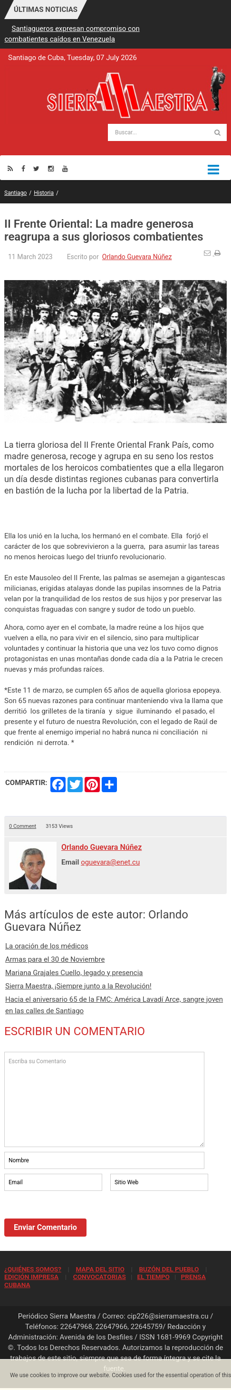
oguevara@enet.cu (110, 862)
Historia (44, 193)
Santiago (15, 193)
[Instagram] (51, 168)
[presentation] (76, 1219)
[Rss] (10, 168)
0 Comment (22, 826)
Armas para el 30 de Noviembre (55, 959)
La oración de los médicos (46, 946)
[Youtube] (65, 168)
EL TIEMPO (153, 1276)
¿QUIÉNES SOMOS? (32, 1269)
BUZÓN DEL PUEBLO (169, 1269)
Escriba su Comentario (104, 1099)
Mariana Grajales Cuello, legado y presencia (74, 972)
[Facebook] (23, 168)
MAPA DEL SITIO (100, 1269)
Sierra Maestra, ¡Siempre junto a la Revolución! (78, 986)
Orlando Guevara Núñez (137, 257)
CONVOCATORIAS (99, 1276)
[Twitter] (36, 168)
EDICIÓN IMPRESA (31, 1276)
